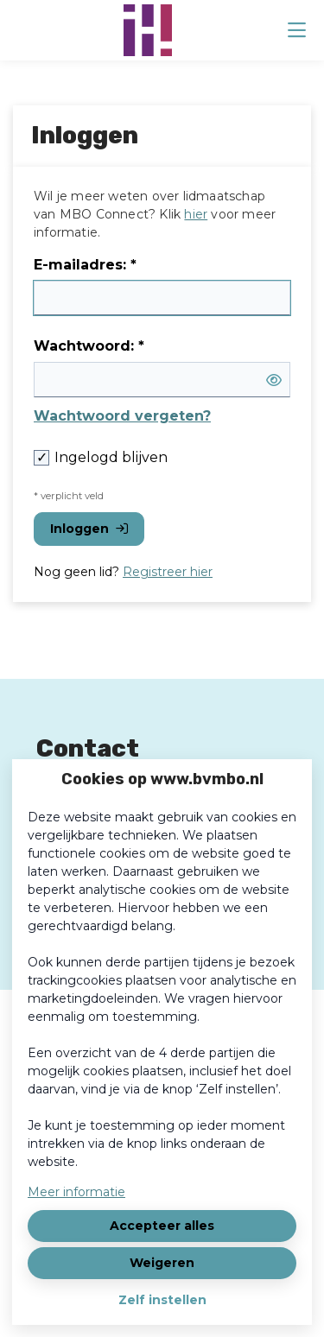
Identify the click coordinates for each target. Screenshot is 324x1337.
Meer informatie (76, 1192)
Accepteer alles (162, 1225)
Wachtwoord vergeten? (122, 416)
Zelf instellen (162, 1300)
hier (195, 214)
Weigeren (162, 1262)
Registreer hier (168, 572)
